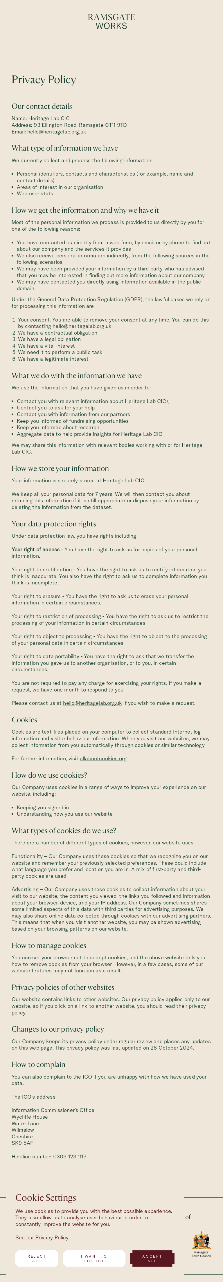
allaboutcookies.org (103, 758)
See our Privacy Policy (42, 1237)
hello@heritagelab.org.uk (56, 131)
